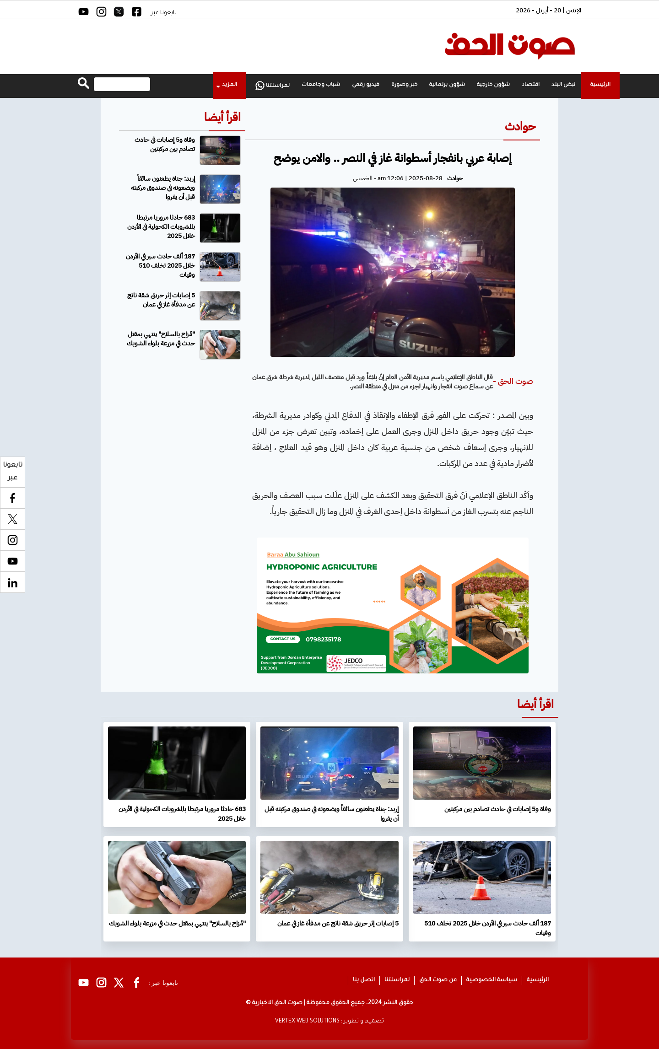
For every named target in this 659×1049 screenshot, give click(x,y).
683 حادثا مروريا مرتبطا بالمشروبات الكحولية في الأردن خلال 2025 (161, 227)
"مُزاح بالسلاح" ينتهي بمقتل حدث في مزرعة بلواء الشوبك (161, 338)
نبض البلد (563, 85)
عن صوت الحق (438, 980)
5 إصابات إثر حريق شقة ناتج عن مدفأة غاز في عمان (161, 299)
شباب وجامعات (321, 85)
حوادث (520, 126)
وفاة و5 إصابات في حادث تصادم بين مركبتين (165, 144)
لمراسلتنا (272, 85)
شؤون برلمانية (447, 85)
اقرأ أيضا (222, 117)
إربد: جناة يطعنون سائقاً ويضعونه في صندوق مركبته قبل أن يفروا (163, 188)
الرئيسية (600, 85)
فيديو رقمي (365, 85)
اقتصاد (531, 85)
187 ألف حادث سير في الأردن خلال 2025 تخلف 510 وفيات (160, 266)
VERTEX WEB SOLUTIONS (307, 1021)
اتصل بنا (364, 980)
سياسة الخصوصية (491, 980)
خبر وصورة (404, 85)
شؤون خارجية (493, 85)
